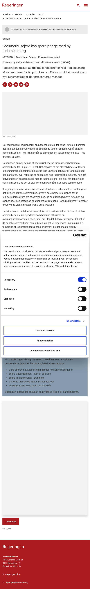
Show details (74, 321)
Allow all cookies (45, 330)
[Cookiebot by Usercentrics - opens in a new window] (73, 236)
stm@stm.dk (15, 566)
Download (10, 521)
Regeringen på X (12, 574)
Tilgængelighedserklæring (16, 582)
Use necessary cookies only (45, 350)
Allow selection (45, 340)
